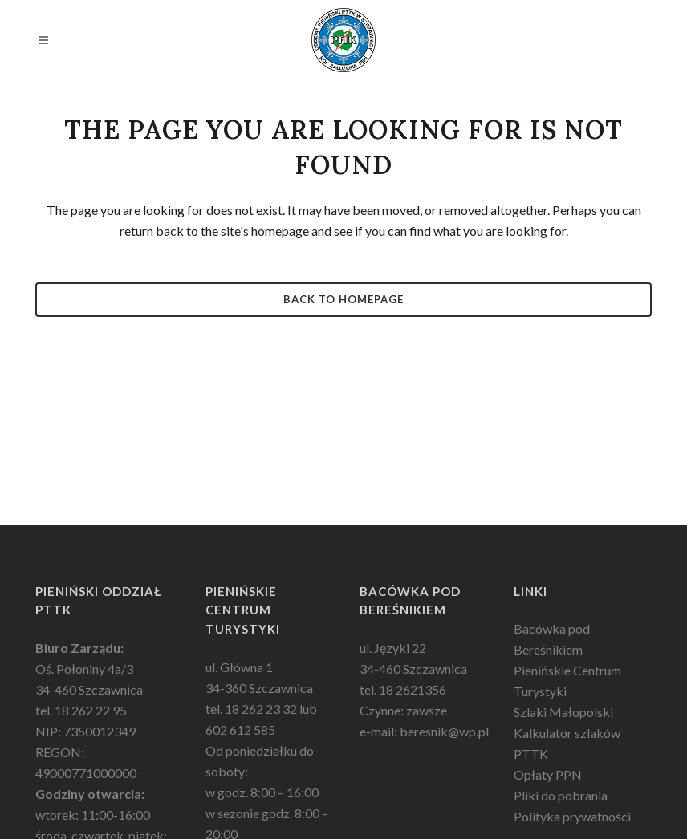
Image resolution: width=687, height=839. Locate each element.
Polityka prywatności (572, 816)
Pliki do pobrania (561, 795)
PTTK (531, 753)
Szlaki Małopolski (563, 711)
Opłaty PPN (548, 774)
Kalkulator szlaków (567, 732)
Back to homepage (343, 299)
